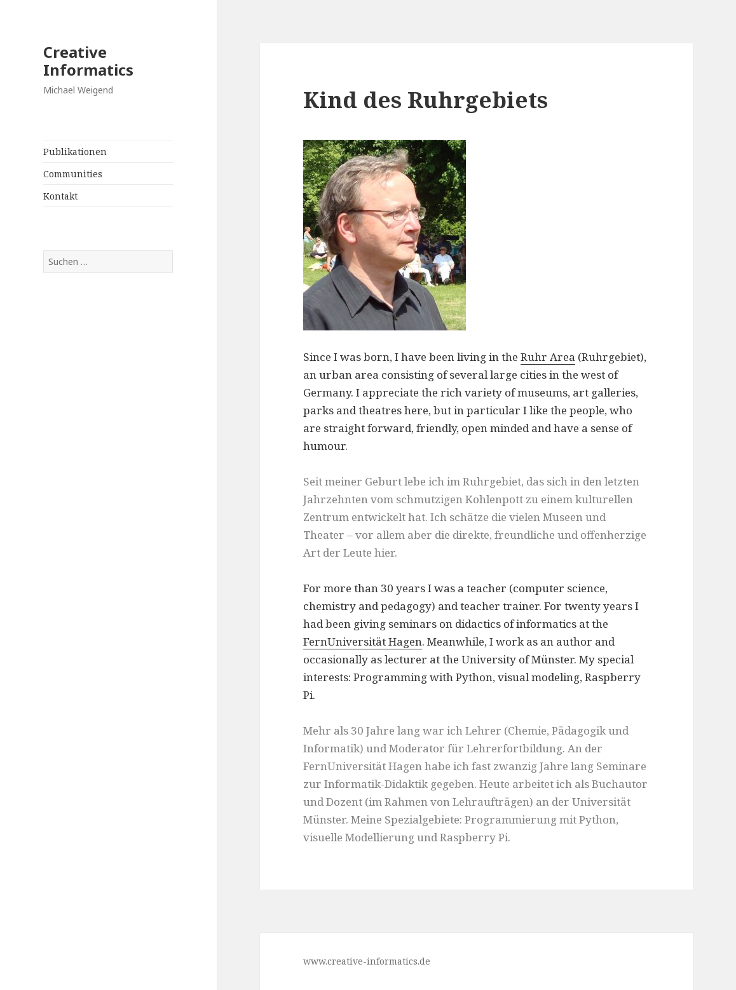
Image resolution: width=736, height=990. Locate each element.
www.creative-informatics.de (366, 961)
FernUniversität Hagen (362, 641)
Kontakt (60, 196)
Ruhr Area (548, 356)
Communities (72, 174)
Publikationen (75, 152)
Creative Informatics (88, 60)
